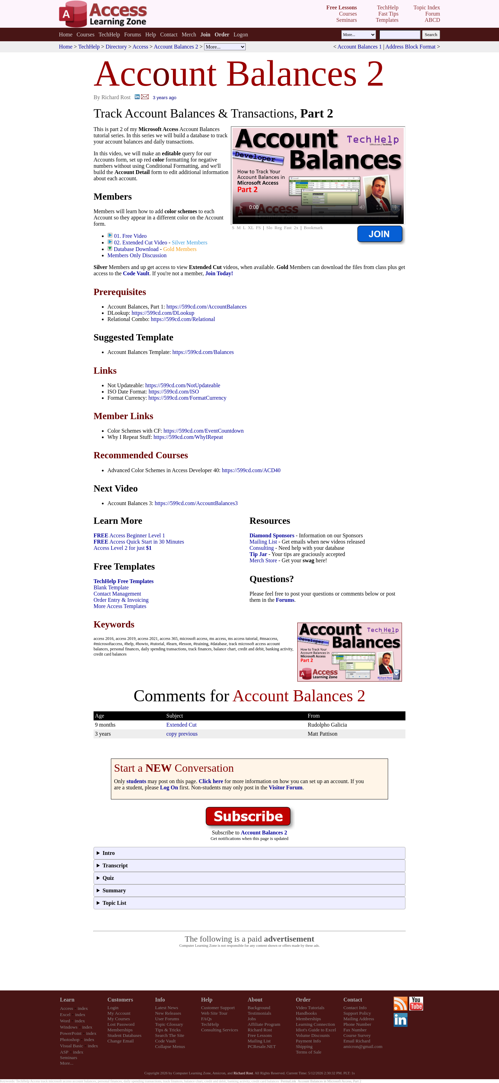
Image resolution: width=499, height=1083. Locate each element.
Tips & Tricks (168, 1029)
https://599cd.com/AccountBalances (206, 307)
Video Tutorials (310, 1007)
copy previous (182, 734)
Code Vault (136, 273)
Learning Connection (315, 1024)
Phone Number (357, 1024)
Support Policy (357, 1013)
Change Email (120, 1040)
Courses (86, 34)
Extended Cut (181, 725)
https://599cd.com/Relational (183, 319)
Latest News (166, 1007)
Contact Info (355, 1007)
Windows (69, 1027)
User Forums (167, 1018)
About (255, 1000)
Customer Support (218, 1007)
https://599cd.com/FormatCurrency (187, 398)
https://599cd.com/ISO (174, 392)
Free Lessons (260, 1035)
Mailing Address (358, 1018)
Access (140, 47)
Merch (189, 34)
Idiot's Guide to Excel (316, 1029)
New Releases (168, 1013)
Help (150, 34)
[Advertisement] (249, 969)
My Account (118, 1013)
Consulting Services (219, 1029)
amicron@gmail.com (363, 1046)
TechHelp (109, 34)
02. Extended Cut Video (140, 242)
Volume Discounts (313, 1035)
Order (303, 1000)
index (83, 1008)
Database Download (136, 249)
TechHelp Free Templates (124, 581)
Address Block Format (410, 47)
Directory (116, 47)
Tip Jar (258, 554)
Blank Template (111, 587)
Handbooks (306, 1013)
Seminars (68, 1057)
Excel (65, 1014)
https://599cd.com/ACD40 (251, 470)
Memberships (120, 1029)
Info (160, 1000)
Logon (241, 34)
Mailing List (263, 542)
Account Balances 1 (360, 47)
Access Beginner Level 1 (129, 535)
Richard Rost (260, 1029)
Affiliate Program (264, 1024)
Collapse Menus (170, 1046)
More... (66, 1063)
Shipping (304, 1046)
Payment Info (308, 1040)
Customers (120, 1000)
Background (259, 1007)
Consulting (262, 548)
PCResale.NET (262, 1046)
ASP (64, 1052)
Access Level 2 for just (123, 548)
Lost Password (120, 1024)
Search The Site (169, 1035)
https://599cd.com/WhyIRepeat (188, 437)
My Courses (118, 1018)
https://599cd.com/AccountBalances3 (196, 503)
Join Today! (219, 273)
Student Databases (124, 1035)
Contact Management (117, 594)
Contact (168, 34)
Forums (132, 34)
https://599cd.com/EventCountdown (204, 431)
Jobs (252, 1018)
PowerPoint (70, 1033)
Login (113, 1007)
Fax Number (355, 1029)
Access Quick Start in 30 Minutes (139, 542)
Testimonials (259, 1013)
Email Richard (356, 1040)
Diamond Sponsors (272, 535)
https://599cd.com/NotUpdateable (182, 385)
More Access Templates (120, 606)
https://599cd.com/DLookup (163, 313)
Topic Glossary (169, 1024)
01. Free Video (130, 236)
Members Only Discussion (137, 255)
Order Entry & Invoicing (121, 600)
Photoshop (69, 1039)
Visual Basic (71, 1045)
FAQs (206, 1018)
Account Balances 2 (176, 47)
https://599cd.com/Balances (203, 352)
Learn (67, 1000)
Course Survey (357, 1035)
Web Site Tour (214, 1013)
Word (65, 1020)
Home (65, 34)
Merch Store (263, 560)
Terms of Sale (309, 1052)
